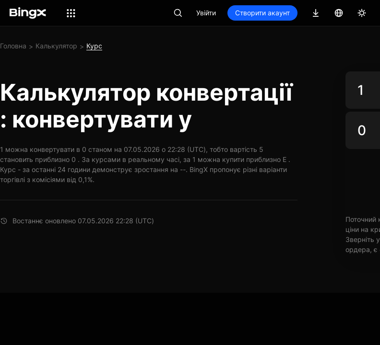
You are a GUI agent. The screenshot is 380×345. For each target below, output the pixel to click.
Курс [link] (94, 46)
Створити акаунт (262, 13)
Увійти (206, 13)
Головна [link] (13, 46)
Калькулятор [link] (56, 46)
